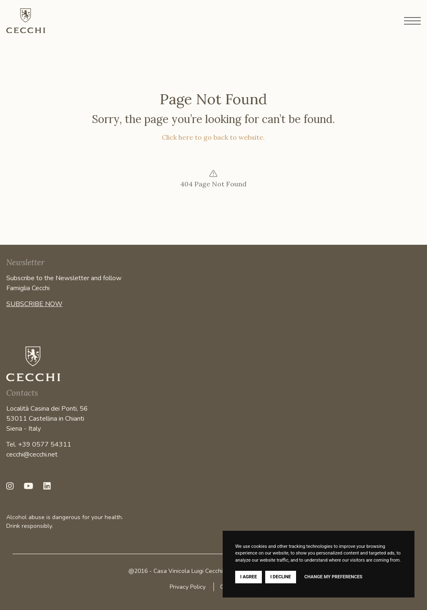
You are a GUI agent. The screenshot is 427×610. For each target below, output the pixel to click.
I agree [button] (248, 577)
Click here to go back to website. (213, 137)
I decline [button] (280, 577)
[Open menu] (412, 21)
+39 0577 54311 (44, 444)
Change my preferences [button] (333, 577)
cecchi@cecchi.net (32, 454)
